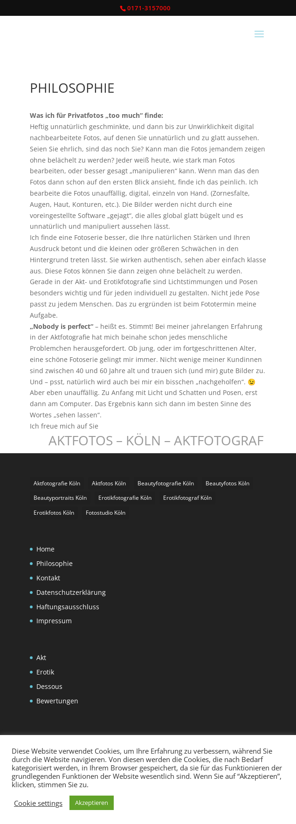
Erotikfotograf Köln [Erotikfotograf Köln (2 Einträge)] (187, 498)
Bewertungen (57, 700)
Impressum (54, 620)
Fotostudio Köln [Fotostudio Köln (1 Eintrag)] (105, 513)
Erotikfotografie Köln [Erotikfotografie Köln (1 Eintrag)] (124, 498)
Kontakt (48, 577)
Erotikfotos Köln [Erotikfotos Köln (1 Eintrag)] (54, 513)
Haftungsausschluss (67, 606)
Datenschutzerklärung (71, 592)
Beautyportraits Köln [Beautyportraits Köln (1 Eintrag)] (60, 498)
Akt (41, 657)
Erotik (45, 671)
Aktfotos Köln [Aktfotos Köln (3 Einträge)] (109, 483)
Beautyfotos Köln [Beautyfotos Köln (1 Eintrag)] (227, 483)
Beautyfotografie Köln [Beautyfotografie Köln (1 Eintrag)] (166, 483)
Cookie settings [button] (38, 803)
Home (45, 549)
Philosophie (54, 563)
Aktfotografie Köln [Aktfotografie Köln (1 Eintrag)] (57, 483)
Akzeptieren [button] (91, 802)
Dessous (49, 686)
